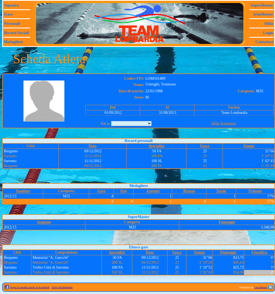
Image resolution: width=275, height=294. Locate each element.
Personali (12, 23)
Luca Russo (260, 287)
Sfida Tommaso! (223, 123)
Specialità (156, 146)
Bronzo (189, 191)
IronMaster (263, 14)
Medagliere (13, 42)
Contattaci (264, 42)
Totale (221, 191)
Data (93, 146)
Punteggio (227, 222)
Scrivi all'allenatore (62, 287)
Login (268, 33)
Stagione (23, 191)
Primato (255, 191)
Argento (152, 191)
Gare (8, 14)
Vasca (205, 146)
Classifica (259, 252)
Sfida (268, 23)
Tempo (248, 146)
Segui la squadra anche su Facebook (30, 287)
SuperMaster (262, 5)
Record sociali (16, 33)
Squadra (11, 5)
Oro (123, 191)
